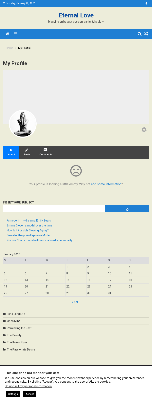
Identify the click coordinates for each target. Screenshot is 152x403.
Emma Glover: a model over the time (29, 225)
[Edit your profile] (144, 130)
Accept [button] (30, 393)
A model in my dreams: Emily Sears (29, 220)
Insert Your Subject (18, 202)
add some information (106, 184)
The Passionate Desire (21, 349)
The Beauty (14, 335)
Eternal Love (76, 15)
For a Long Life (16, 313)
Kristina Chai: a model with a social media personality (39, 240)
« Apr (75, 302)
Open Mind (13, 321)
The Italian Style (17, 342)
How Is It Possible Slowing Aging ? (28, 230)
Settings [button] (13, 393)
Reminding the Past (19, 328)
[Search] (127, 208)
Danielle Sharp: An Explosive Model (28, 235)
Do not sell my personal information (28, 386)
